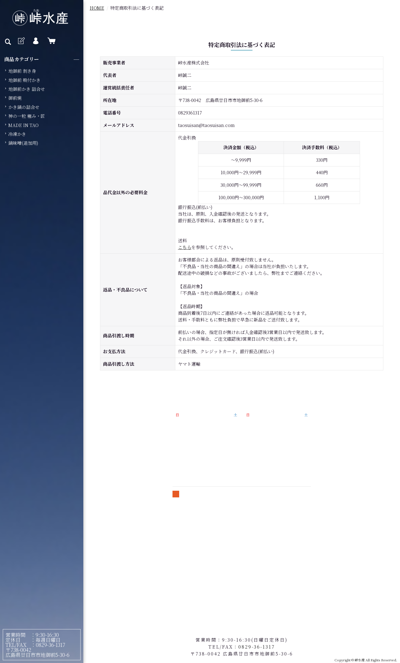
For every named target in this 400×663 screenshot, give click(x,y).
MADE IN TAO (23, 125)
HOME (97, 8)
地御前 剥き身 (22, 71)
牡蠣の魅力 (118, 418)
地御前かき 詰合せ (26, 89)
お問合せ (335, 454)
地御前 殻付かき (24, 80)
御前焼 (15, 98)
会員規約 (335, 445)
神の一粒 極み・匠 (26, 116)
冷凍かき (17, 134)
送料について (340, 435)
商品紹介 (109, 427)
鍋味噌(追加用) (23, 143)
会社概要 (109, 465)
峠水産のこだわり (118, 437)
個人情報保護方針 (344, 426)
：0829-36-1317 (46, 644)
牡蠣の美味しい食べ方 (123, 446)
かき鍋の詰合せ (23, 107)
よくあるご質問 (116, 456)
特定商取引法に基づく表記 (353, 416)
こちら (184, 247)
